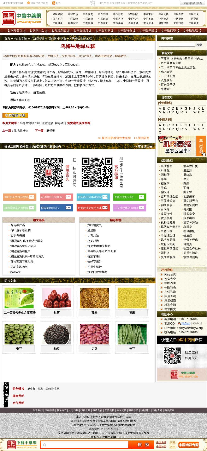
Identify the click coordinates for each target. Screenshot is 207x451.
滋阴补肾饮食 (57, 38)
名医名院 (58, 14)
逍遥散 (91, 230)
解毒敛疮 (60, 123)
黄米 (132, 312)
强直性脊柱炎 (192, 248)
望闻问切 (133, 14)
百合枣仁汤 (17, 225)
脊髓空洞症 (190, 205)
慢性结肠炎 (168, 257)
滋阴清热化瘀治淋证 (23, 246)
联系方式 (62, 410)
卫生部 (31, 388)
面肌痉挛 (189, 196)
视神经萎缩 (168, 222)
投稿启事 (50, 410)
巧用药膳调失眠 (171, 63)
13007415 (196, 323)
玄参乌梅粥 (17, 235)
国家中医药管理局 (48, 388)
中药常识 (148, 14)
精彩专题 (170, 304)
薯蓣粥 (165, 89)
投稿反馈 (85, 410)
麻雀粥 (50, 130)
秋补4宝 (15, 272)
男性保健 (163, 23)
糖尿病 (165, 183)
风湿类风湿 (168, 239)
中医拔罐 (73, 18)
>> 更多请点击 (143, 146)
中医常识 (104, 30)
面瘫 (186, 187)
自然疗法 (73, 23)
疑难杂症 (60, 30)
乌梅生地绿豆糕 (30, 123)
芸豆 (132, 348)
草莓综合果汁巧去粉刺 (101, 251)
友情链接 (109, 410)
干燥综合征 (168, 235)
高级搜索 (169, 410)
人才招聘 (74, 410)
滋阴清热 (47, 123)
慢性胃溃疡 (190, 257)
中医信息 (82, 30)
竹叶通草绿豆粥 (20, 230)
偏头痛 (165, 192)
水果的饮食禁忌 (97, 272)
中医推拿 (148, 18)
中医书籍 (103, 14)
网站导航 (133, 410)
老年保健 (133, 23)
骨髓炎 (187, 244)
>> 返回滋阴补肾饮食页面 (114, 138)
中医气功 (133, 18)
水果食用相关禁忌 (99, 246)
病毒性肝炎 (190, 166)
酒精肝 (165, 174)
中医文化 (194, 14)
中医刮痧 (103, 18)
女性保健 (179, 23)
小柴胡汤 (93, 240)
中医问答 (170, 30)
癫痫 (186, 183)
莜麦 (94, 312)
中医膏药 (88, 18)
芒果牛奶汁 (94, 266)
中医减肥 (103, 23)
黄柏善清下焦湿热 (22, 261)
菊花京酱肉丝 (19, 266)
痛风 (164, 179)
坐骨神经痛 (190, 239)
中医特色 (126, 30)
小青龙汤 (93, 235)
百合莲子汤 (168, 84)
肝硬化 (165, 170)
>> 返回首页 (142, 138)
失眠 (164, 187)
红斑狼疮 (189, 231)
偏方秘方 (58, 18)
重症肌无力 (190, 200)
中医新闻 (118, 14)
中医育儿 (148, 23)
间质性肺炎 (190, 252)
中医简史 (88, 14)
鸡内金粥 (166, 71)
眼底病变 (189, 213)
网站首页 (16, 30)
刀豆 (94, 348)
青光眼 (187, 209)
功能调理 (38, 38)
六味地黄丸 (94, 225)
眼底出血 (189, 218)
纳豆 (57, 348)
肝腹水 (187, 174)
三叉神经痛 (168, 200)
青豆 (19, 348)
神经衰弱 (166, 205)
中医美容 (118, 23)
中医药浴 (194, 18)
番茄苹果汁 (94, 256)
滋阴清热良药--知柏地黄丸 (27, 256)
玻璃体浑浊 (190, 222)
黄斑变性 (166, 213)
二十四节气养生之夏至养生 (21, 312)
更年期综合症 (169, 196)
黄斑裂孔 (166, 218)
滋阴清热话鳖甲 (20, 251)
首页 (7, 38)
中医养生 (194, 23)
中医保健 (148, 30)
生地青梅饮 (21, 130)
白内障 (165, 209)
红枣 (57, 312)
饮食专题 (21, 38)
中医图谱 (179, 14)
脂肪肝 (187, 170)
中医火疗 (118, 18)
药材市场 (73, 14)
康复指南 (170, 300)
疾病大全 (38, 30)
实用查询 (170, 296)
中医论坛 (192, 30)
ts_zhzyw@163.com (137, 432)
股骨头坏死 (168, 244)
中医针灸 (58, 23)
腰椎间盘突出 (169, 248)
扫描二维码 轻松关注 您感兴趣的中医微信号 (32, 146)
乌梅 (22, 64)
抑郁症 (187, 192)
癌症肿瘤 (166, 166)
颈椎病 (165, 252)
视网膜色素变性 (171, 226)
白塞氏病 (166, 231)
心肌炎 (187, 226)
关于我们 (38, 410)
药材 (172, 442)
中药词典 (163, 14)
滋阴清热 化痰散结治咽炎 (26, 240)
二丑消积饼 (168, 76)
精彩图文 (170, 309)
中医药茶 (163, 18)
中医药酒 (179, 18)
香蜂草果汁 (94, 261)
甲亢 (186, 179)
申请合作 (97, 410)
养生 (172, 446)
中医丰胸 (88, 23)
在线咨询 (170, 291)
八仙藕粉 (166, 80)
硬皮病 (187, 235)
